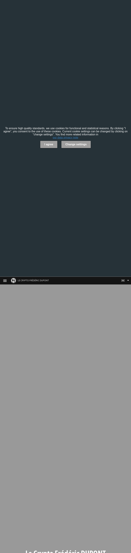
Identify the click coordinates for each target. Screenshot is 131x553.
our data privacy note (65, 137)
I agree (48, 144)
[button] (125, 280)
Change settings (76, 144)
